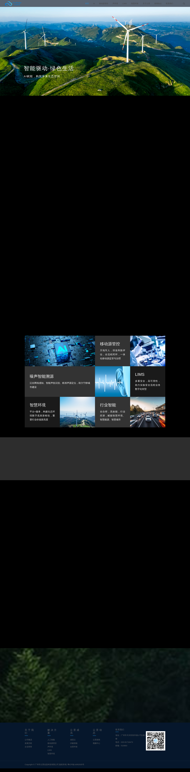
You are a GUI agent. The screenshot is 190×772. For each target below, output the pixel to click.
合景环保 (73, 750)
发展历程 (28, 747)
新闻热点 (158, 3)
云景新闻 (96, 743)
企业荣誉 (28, 750)
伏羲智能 (73, 747)
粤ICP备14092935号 (75, 768)
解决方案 (52, 735)
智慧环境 (51, 757)
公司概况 (28, 743)
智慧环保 (134, 3)
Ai (94, 3)
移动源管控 (103, 3)
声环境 (115, 3)
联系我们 (169, 3)
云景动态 (98, 735)
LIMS (124, 3)
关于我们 (30, 735)
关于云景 (146, 3)
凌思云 (73, 743)
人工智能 (51, 743)
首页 (87, 3)
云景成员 (75, 735)
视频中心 (96, 747)
